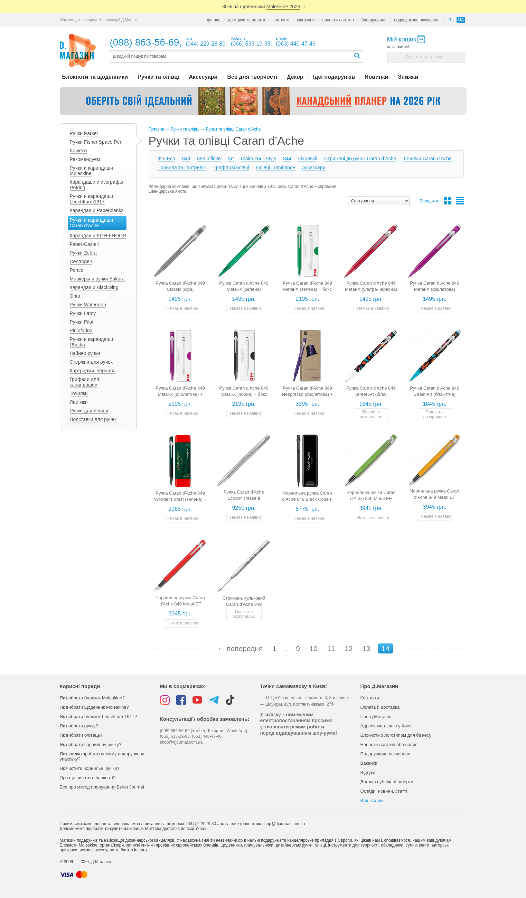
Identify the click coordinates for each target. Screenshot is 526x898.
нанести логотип (338, 20)
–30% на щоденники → (263, 7)
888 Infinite (209, 158)
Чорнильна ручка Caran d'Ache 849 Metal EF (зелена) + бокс (371, 498)
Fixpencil (307, 158)
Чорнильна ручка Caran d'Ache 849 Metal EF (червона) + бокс (180, 604)
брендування (374, 20)
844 (287, 158)
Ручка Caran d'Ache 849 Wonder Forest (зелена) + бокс (180, 499)
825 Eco (166, 158)
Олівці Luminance (275, 167)
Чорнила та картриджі (182, 167)
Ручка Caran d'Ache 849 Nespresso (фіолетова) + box (307, 394)
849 (186, 158)
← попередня (240, 648)
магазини (305, 20)
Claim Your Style (258, 158)
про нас (213, 20)
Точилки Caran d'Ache (427, 158)
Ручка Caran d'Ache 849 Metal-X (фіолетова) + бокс (180, 394)
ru (451, 20)
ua (461, 20)
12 (349, 648)
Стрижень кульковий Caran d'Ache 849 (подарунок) (243, 604)
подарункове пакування (416, 20)
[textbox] (231, 56)
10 (313, 648)
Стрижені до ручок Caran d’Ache (360, 158)
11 (331, 648)
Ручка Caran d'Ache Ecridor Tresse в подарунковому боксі (244, 498)
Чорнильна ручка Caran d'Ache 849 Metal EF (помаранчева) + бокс (434, 497)
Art (231, 158)
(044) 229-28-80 (201, 823)
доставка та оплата (246, 20)
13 (366, 648)
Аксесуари (314, 167)
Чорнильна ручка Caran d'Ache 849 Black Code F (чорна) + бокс (307, 499)
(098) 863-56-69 (144, 42)
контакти (281, 20)
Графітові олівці (231, 167)
